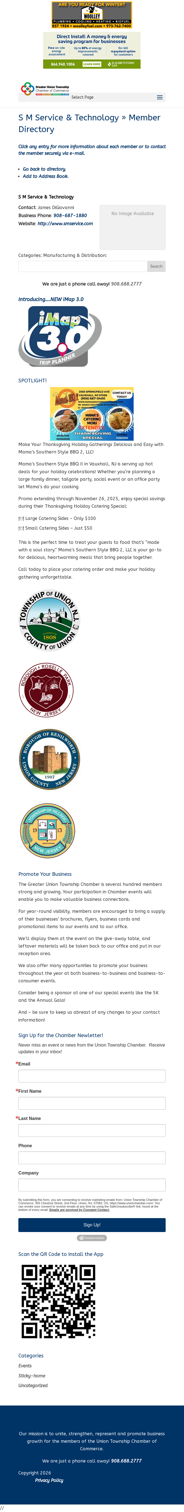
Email (24, 1064)
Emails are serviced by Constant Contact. (79, 1209)
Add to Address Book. (46, 176)
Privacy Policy (49, 1480)
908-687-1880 (70, 215)
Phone (25, 1146)
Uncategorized (33, 1385)
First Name (29, 1091)
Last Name (29, 1118)
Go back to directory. (44, 169)
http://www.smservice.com (65, 223)
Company (28, 1173)
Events (24, 1366)
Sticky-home (31, 1376)
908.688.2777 (126, 284)
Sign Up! (92, 1225)
